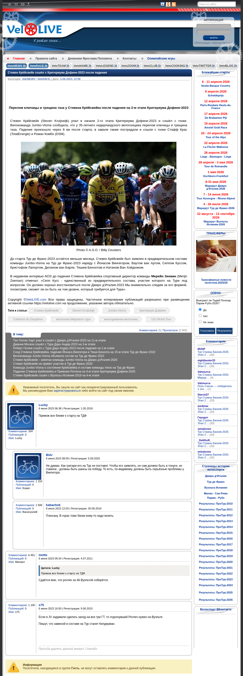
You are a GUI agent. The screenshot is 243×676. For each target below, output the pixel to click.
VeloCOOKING (175, 66)
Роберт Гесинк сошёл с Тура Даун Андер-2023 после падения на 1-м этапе (63, 348)
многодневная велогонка (121, 319)
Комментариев (148, 330)
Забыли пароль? (221, 43)
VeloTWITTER (201, 66)
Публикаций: (16, 434)
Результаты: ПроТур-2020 (216, 561)
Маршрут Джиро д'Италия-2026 (215, 187)
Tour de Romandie (215, 166)
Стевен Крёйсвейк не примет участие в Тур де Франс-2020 (53, 363)
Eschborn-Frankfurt (215, 176)
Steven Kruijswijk (83, 310)
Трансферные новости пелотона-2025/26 (216, 281)
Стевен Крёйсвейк (46, 310)
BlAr (49, 455)
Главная (19, 58)
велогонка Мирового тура (73, 319)
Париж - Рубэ (215, 497)
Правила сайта (46, 58)
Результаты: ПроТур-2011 (216, 509)
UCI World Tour (161, 319)
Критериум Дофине (152, 310)
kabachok (53, 505)
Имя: (11, 438)
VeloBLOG (226, 66)
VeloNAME (80, 66)
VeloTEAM (59, 66)
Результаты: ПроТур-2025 (216, 592)
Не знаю (208, 322)
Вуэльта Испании (215, 487)
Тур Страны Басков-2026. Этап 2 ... (213, 353)
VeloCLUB (150, 66)
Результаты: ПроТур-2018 (216, 550)
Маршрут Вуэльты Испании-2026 (216, 223)
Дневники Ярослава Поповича (90, 58)
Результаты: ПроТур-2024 (216, 585)
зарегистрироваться (67, 390)
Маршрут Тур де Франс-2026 (215, 208)
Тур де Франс (216, 481)
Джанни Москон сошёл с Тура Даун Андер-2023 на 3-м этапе (54, 344)
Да (204, 310)
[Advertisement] (122, 94)
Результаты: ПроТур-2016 (216, 538)
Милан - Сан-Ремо (216, 493)
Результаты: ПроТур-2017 (216, 544)
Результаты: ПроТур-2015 (216, 532)
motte (43, 555)
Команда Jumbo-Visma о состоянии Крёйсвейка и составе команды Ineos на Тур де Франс (74, 367)
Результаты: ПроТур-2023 (216, 579)
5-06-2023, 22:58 (70, 78)
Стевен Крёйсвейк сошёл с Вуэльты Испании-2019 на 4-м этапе (56, 375)
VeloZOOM (128, 66)
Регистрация (203, 43)
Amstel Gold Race (215, 127)
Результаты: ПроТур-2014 (216, 526)
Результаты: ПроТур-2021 (216, 567)
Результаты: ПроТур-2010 (216, 503)
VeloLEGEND (104, 66)
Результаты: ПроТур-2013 (216, 521)
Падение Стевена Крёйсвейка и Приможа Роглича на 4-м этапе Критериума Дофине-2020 (74, 371)
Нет (205, 316)
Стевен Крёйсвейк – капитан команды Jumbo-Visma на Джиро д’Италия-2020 (65, 360)
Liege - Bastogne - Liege (215, 156)
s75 (41, 605)
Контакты (130, 58)
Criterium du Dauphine (28, 319)
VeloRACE (37, 66)
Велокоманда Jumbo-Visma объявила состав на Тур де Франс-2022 (58, 356)
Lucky (43, 405)
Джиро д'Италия (215, 475)
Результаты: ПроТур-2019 (216, 556)
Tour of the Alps (216, 137)
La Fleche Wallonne (215, 146)
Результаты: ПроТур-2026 (216, 599)
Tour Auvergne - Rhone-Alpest (216, 198)
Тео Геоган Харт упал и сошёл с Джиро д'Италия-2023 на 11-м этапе (59, 340)
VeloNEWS (15, 66)
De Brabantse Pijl (216, 117)
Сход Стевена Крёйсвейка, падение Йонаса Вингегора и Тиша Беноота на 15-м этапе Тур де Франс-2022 (84, 352)
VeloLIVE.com (36, 299)
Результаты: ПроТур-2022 (216, 573)
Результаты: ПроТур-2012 (216, 515)
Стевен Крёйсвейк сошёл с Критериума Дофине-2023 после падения (57, 72)
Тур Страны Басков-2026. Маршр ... (213, 376)
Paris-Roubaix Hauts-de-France (215, 107)
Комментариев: (18, 431)
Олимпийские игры (161, 58)
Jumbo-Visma (117, 310)
